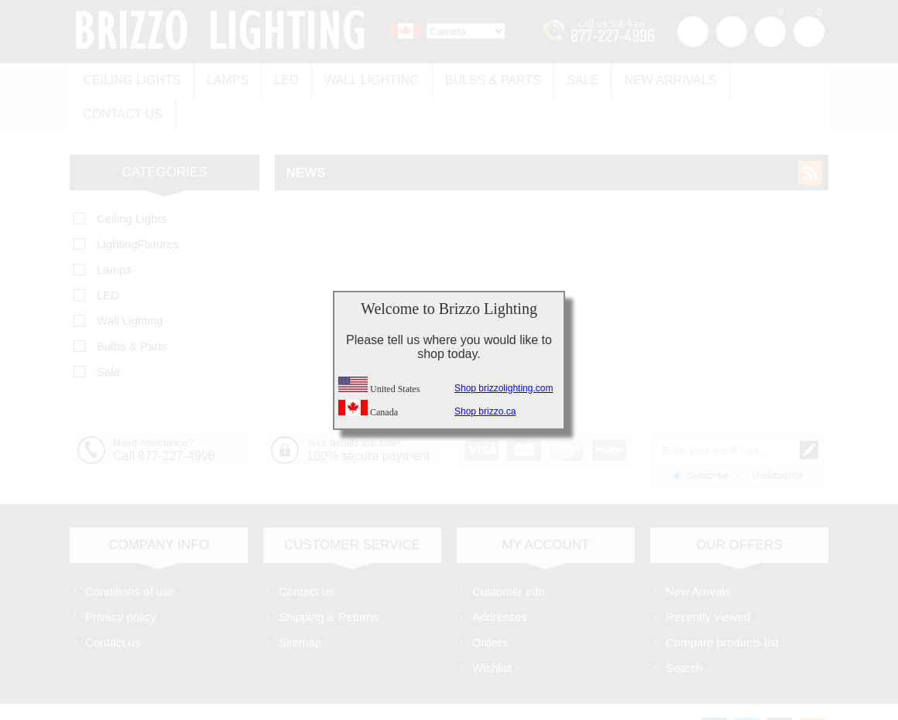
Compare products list (722, 606)
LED (282, 78)
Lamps (224, 78)
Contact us (768, 78)
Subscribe (707, 439)
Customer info (508, 554)
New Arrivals (658, 78)
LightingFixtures (138, 207)
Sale (572, 78)
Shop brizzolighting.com (503, 388)
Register (692, 31)
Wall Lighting (365, 78)
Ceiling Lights (131, 78)
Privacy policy (120, 580)
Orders (490, 606)
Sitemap (300, 606)
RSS (810, 136)
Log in (731, 31)
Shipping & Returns (329, 580)
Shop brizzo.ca (485, 411)
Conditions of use (130, 554)
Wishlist (492, 631)
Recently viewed (708, 580)
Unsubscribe (778, 439)
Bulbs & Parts (485, 78)
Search (684, 631)
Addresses (499, 580)
